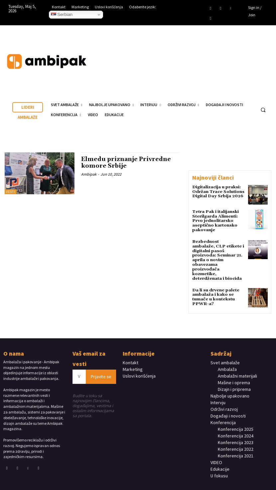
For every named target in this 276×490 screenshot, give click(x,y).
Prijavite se (101, 368)
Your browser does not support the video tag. (223, 55)
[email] (79, 368)
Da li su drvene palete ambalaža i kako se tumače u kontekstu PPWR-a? (214, 289)
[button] (263, 109)
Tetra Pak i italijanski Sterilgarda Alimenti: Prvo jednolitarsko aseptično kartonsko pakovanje (215, 220)
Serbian (62, 14)
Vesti (10, 192)
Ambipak (88, 173)
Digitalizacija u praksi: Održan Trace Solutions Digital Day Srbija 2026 (217, 191)
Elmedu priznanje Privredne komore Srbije (127, 162)
